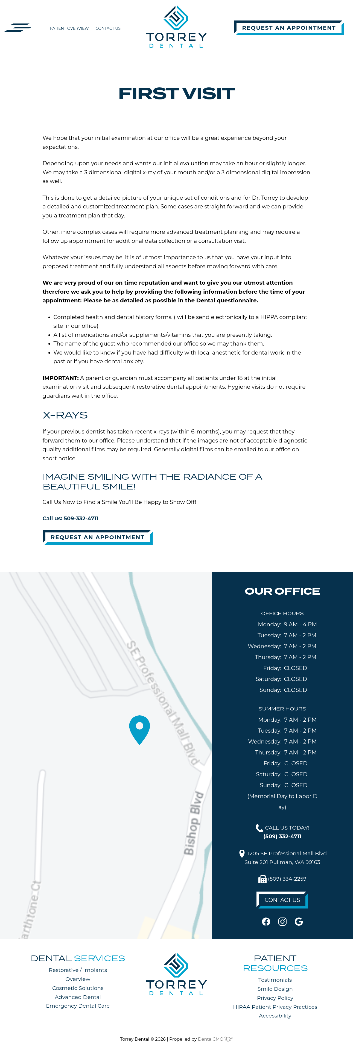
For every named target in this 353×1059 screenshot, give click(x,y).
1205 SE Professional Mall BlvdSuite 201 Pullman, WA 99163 (282, 858)
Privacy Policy (275, 999)
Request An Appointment (289, 28)
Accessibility (275, 1017)
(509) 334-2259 (282, 881)
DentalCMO (215, 1040)
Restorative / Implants (78, 971)
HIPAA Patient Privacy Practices (275, 1008)
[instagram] (282, 922)
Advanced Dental (77, 998)
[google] (299, 922)
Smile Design (275, 990)
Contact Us (108, 28)
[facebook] (266, 922)
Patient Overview (69, 28)
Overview (78, 980)
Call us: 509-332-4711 (71, 518)
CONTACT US (282, 901)
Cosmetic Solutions (78, 989)
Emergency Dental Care (77, 1007)
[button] (18, 27)
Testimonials (275, 981)
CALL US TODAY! (282, 832)
